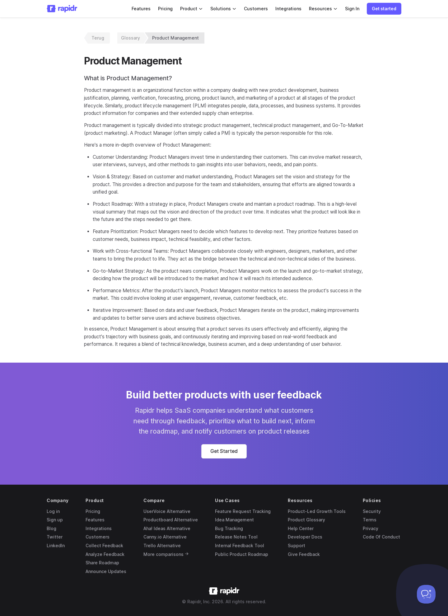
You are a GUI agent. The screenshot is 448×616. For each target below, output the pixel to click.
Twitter (55, 536)
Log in (53, 511)
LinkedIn (56, 545)
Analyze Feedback (105, 554)
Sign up (55, 519)
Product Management (175, 37)
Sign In (352, 8)
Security (372, 511)
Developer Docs (305, 536)
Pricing (165, 8)
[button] (384, 9)
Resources (323, 8)
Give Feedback (304, 554)
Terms (369, 519)
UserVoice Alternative (166, 511)
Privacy (370, 528)
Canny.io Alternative (165, 536)
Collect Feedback (104, 545)
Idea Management (234, 519)
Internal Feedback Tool (239, 545)
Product (191, 8)
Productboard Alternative (170, 519)
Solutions (223, 8)
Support (296, 545)
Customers (256, 8)
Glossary (130, 37)
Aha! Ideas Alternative (166, 528)
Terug (97, 37)
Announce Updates (106, 571)
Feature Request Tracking (243, 511)
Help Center (301, 528)
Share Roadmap (102, 562)
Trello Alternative (162, 545)
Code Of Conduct (381, 536)
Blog (51, 528)
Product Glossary (306, 519)
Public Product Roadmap (241, 554)
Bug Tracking (229, 528)
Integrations (288, 8)
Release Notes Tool (236, 536)
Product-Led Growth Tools (317, 511)
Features (141, 8)
